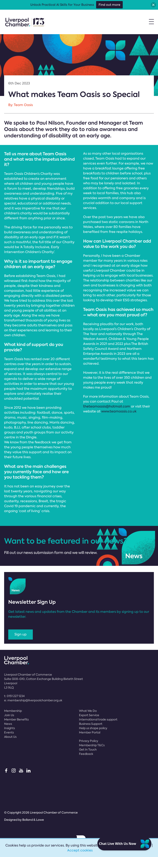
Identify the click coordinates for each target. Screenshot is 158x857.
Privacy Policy (88, 741)
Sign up (20, 634)
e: (33, 700)
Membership (13, 711)
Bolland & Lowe (33, 820)
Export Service (89, 715)
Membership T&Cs (92, 745)
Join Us (9, 715)
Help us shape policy (93, 728)
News (8, 724)
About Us (10, 737)
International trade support (98, 719)
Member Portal (89, 732)
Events (9, 732)
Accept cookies (80, 850)
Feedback (86, 754)
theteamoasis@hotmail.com (106, 406)
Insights (9, 728)
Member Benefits (16, 719)
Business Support (90, 724)
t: (14, 696)
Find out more (109, 5)
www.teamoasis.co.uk (119, 411)
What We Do (88, 711)
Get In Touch (88, 749)
